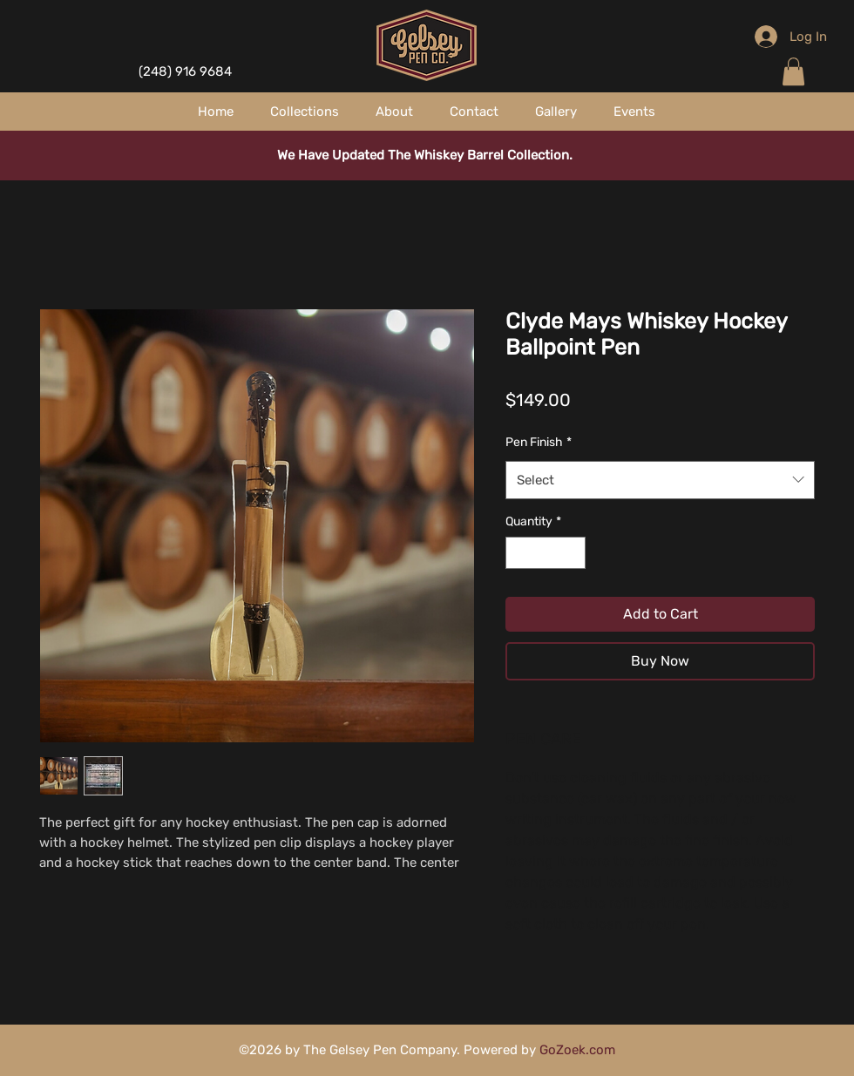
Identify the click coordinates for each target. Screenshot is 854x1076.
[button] (793, 71)
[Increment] (572, 553)
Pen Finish (538, 442)
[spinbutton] (545, 553)
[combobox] (660, 480)
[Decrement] (519, 553)
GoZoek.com (577, 1050)
